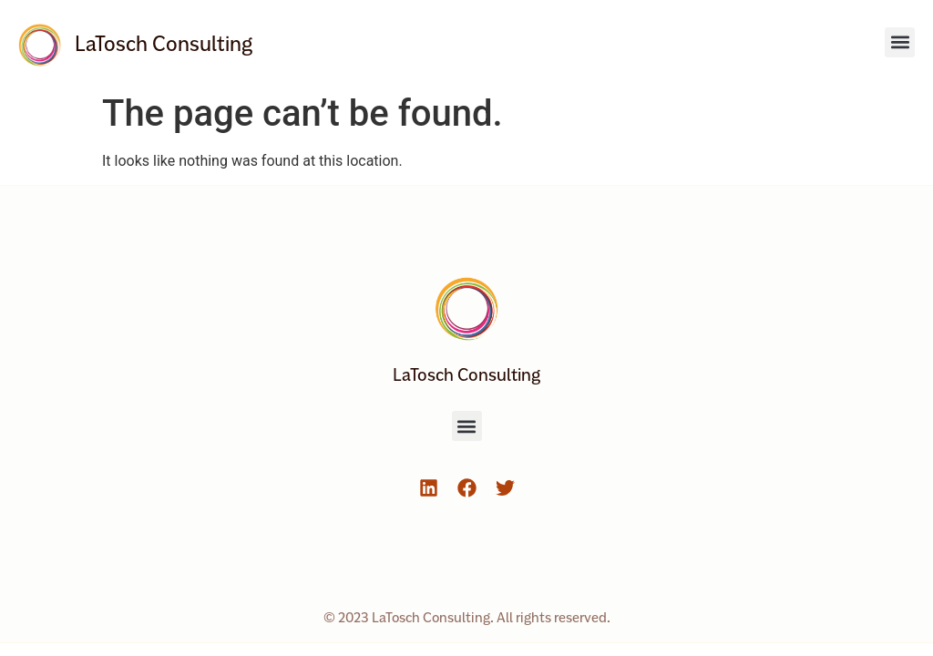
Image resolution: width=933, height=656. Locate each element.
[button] (900, 42)
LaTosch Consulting (163, 43)
